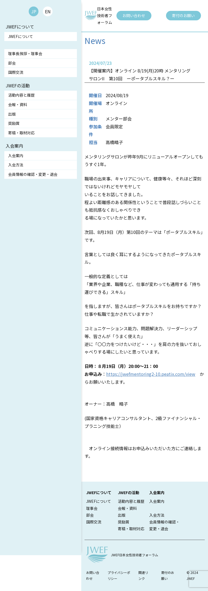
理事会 (92, 508)
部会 (12, 63)
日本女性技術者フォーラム (104, 15)
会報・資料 (17, 104)
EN (48, 11)
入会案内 (15, 155)
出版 (12, 114)
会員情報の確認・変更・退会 (32, 174)
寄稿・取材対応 (21, 132)
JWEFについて (20, 36)
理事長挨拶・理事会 (25, 53)
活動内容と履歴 (21, 95)
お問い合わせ (133, 15)
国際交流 (15, 72)
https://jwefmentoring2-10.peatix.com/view (150, 374)
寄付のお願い (183, 15)
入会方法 (15, 164)
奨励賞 (14, 123)
